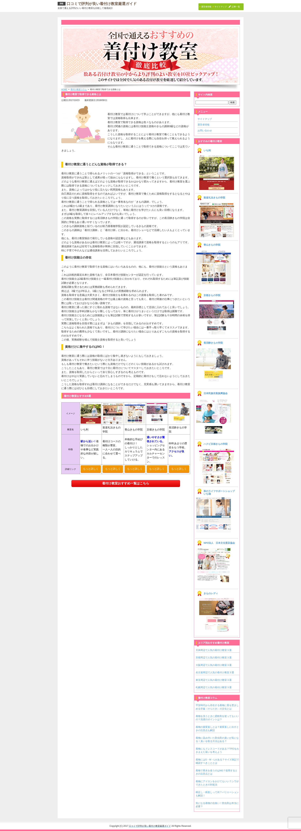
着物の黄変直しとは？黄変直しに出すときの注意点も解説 (217, 729)
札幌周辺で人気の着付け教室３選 (214, 687)
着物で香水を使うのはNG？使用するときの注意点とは (217, 772)
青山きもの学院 (212, 245)
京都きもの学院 (212, 295)
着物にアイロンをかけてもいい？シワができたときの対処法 (217, 783)
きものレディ (211, 593)
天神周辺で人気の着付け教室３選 (214, 650)
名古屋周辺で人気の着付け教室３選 (215, 672)
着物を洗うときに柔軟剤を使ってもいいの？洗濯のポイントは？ (217, 718)
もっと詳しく (90, 468)
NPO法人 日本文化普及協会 (219, 543)
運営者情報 (204, 124)
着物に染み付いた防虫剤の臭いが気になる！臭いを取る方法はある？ (217, 739)
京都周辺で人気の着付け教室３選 (214, 657)
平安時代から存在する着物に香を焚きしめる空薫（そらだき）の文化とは (217, 707)
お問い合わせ (205, 130)
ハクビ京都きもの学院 (216, 444)
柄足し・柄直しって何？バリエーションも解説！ (217, 794)
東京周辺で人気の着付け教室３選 (214, 680)
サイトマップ (205, 119)
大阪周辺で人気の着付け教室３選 (214, 665)
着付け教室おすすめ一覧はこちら (125, 483)
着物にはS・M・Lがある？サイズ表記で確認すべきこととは (217, 761)
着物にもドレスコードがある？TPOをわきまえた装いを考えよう (217, 750)
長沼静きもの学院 (213, 343)
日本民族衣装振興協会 (216, 393)
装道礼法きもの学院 (214, 197)
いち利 (207, 150)
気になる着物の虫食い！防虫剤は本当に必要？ (217, 805)
